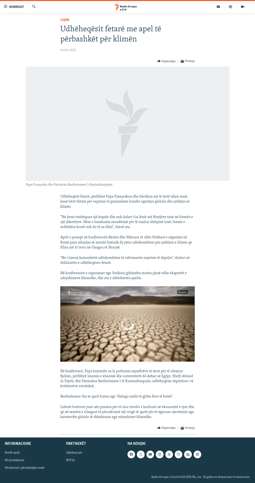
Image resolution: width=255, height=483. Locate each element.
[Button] (166, 61)
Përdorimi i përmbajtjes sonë (24, 468)
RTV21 (70, 460)
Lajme (65, 20)
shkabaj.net (74, 453)
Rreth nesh (12, 453)
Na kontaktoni (14, 460)
